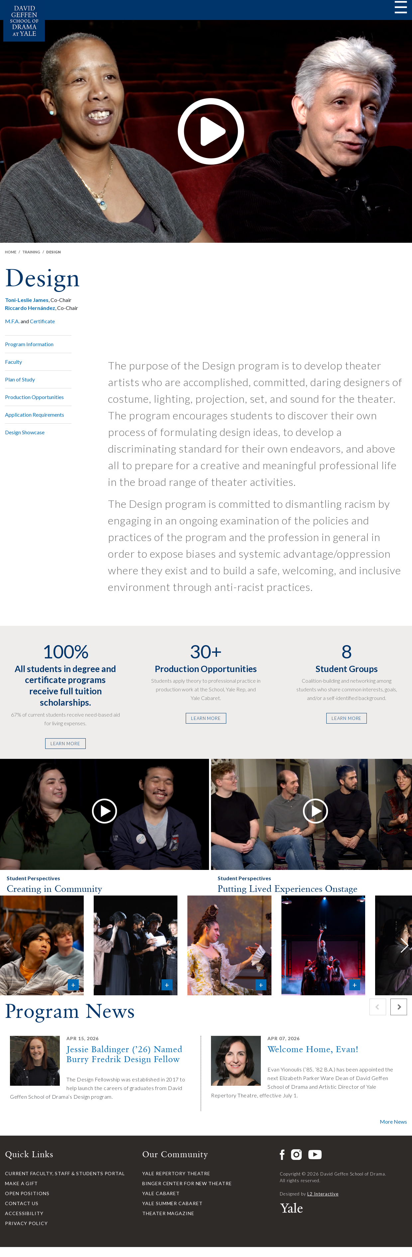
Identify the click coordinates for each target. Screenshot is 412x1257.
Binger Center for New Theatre (187, 1183)
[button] (104, 810)
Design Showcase (25, 432)
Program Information (29, 344)
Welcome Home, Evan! (313, 1049)
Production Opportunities (34, 397)
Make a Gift (21, 1183)
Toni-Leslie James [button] (27, 300)
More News (393, 1121)
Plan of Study (20, 379)
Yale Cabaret (161, 1193)
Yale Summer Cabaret (172, 1203)
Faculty (13, 361)
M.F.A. (12, 321)
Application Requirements (34, 414)
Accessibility (24, 1213)
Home (10, 252)
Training (31, 252)
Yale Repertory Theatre (176, 1173)
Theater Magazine (168, 1213)
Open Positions (27, 1193)
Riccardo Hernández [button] (30, 308)
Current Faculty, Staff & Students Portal (65, 1173)
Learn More (65, 743)
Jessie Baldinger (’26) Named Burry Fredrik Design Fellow (124, 1054)
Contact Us (22, 1203)
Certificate (42, 321)
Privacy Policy (26, 1223)
